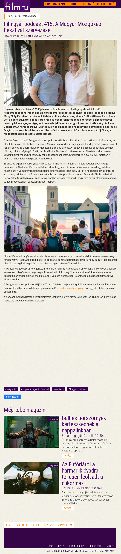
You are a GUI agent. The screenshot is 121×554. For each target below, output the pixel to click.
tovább (67, 455)
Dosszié (88, 4)
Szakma (110, 545)
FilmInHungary (76, 545)
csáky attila (11, 389)
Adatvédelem (65, 525)
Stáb (8, 525)
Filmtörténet (95, 545)
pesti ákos (59, 389)
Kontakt (48, 525)
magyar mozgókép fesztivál (35, 389)
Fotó (111, 4)
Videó (101, 4)
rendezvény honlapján (71, 288)
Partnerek (21, 525)
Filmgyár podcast (77, 389)
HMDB (61, 545)
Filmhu (50, 545)
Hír (47, 4)
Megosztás (13, 396)
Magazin (59, 4)
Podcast (74, 4)
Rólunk (36, 525)
